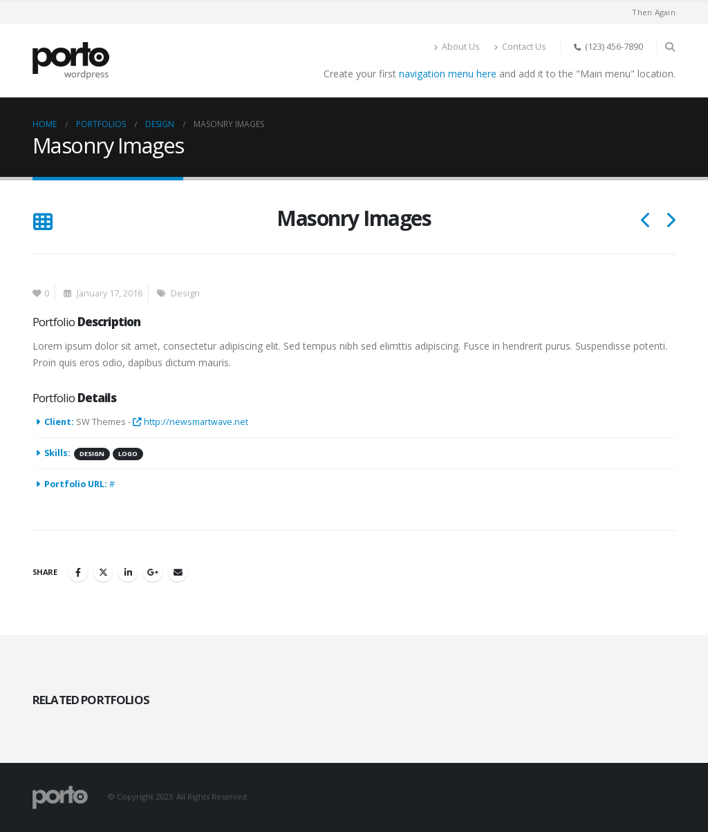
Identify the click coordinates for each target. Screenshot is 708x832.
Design (185, 293)
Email (177, 572)
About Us (457, 47)
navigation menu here (447, 73)
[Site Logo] (70, 60)
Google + (152, 572)
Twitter (103, 572)
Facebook (78, 572)
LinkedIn (128, 572)
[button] (670, 47)
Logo (128, 453)
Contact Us (520, 47)
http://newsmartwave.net (190, 422)
